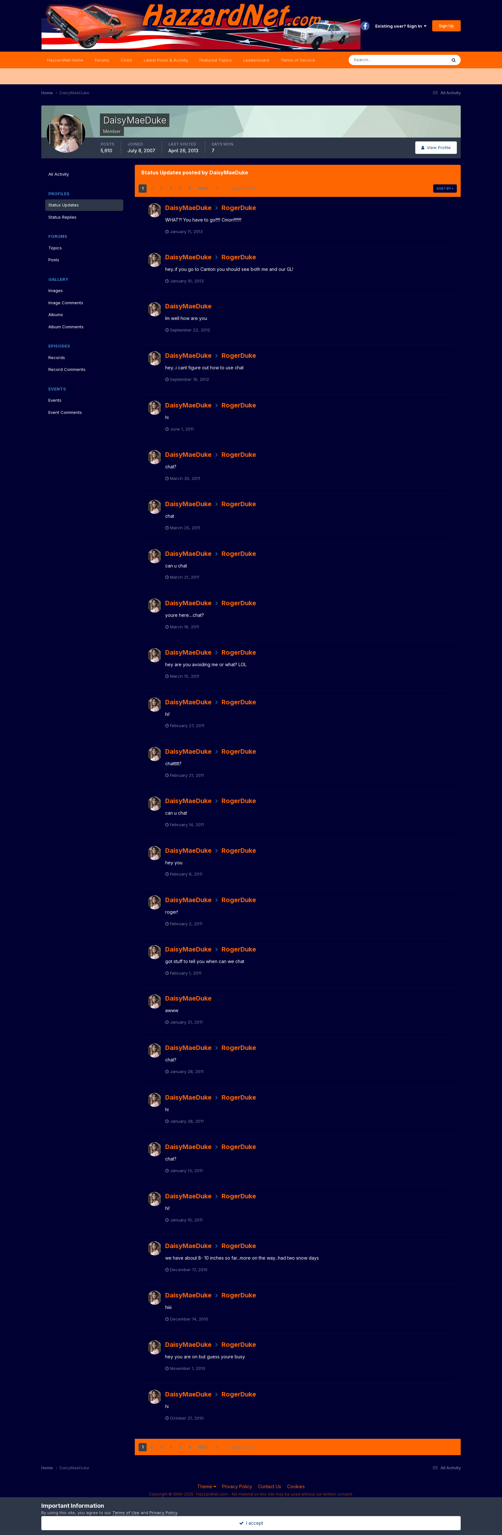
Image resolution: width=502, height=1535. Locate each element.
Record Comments (66, 369)
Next (203, 188)
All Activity (58, 174)
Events (54, 400)
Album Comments (66, 326)
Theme (206, 1486)
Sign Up (446, 25)
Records (56, 357)
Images (55, 290)
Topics (55, 247)
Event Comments (65, 412)
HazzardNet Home (65, 60)
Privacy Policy (237, 1486)
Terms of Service (298, 60)
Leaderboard (256, 60)
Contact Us (269, 1486)
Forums (102, 60)
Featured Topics (215, 60)
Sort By (445, 188)
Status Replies (62, 217)
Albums (55, 314)
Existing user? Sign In (400, 26)
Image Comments (65, 302)
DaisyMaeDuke (188, 208)
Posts (53, 259)
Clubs (126, 60)
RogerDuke (239, 208)
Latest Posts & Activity (166, 60)
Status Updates (63, 204)
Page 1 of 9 (243, 188)
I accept (251, 1523)
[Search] (377, 60)
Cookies (296, 1486)
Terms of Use (125, 1512)
